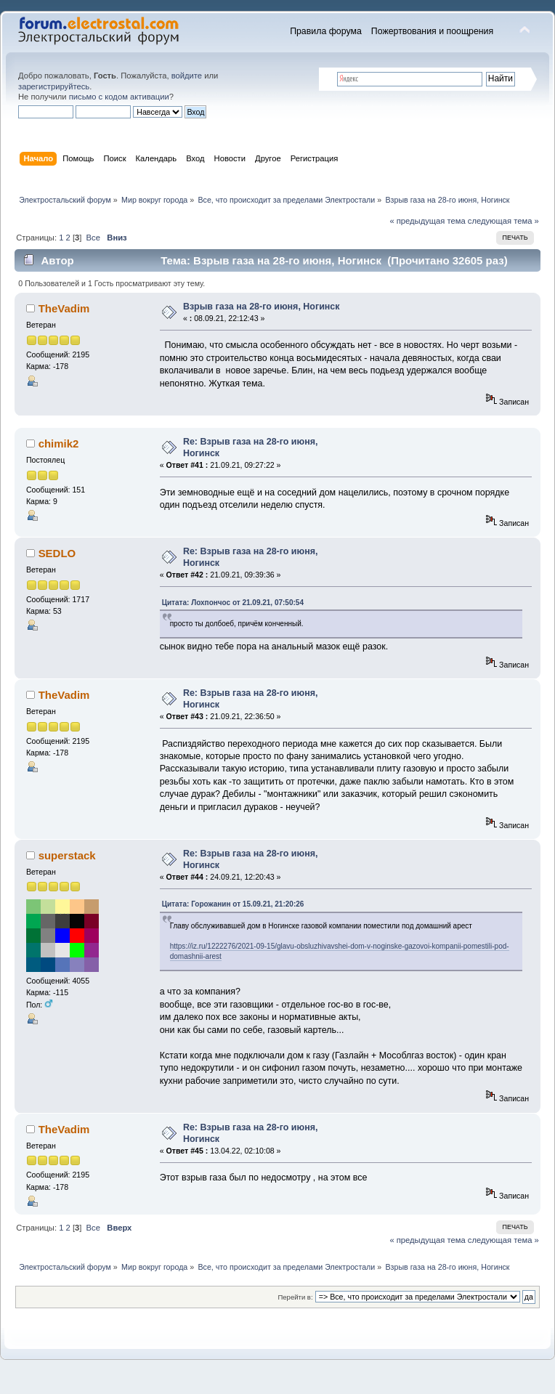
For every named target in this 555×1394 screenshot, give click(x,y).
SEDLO (57, 553)
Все (93, 237)
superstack (67, 855)
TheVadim (64, 308)
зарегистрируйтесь (53, 86)
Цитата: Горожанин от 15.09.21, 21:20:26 (233, 904)
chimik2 (59, 443)
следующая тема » (503, 220)
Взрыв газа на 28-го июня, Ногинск (261, 306)
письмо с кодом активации (119, 96)
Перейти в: (295, 1297)
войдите (186, 75)
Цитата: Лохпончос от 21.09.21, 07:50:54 (233, 603)
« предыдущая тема (427, 220)
